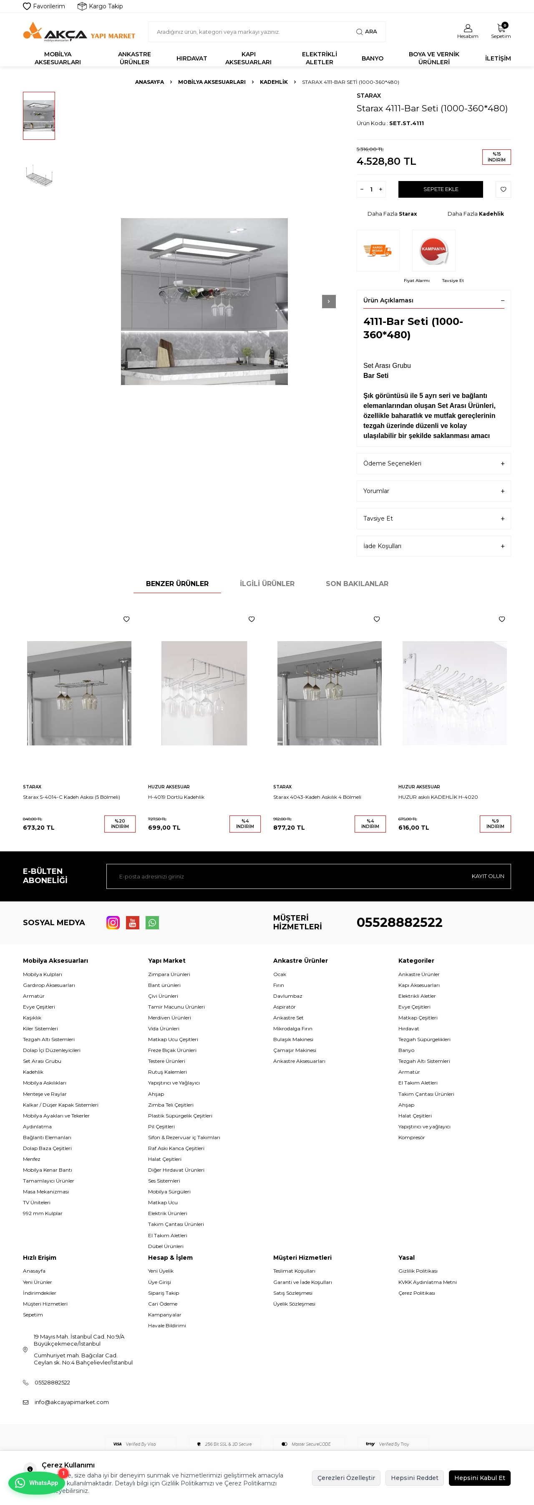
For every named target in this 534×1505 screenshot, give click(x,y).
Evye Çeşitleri (39, 1007)
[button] (312, 301)
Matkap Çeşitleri (418, 1017)
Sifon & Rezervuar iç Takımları (184, 1137)
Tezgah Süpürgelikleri (424, 1039)
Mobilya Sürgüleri (169, 1191)
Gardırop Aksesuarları (49, 985)
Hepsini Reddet (414, 1478)
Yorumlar (433, 491)
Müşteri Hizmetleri (45, 1304)
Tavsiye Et (453, 280)
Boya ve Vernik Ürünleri (434, 58)
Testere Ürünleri (166, 1061)
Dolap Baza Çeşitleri (47, 1148)
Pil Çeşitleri (161, 1126)
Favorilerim (44, 6)
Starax (369, 95)
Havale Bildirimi (167, 1325)
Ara (366, 31)
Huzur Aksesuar (169, 787)
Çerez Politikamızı (250, 1483)
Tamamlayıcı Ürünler (48, 1181)
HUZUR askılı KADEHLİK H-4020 (438, 797)
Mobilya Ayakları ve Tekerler (56, 1115)
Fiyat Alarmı (417, 280)
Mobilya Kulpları (42, 974)
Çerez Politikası (416, 1293)
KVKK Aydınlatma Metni (427, 1282)
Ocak (279, 974)
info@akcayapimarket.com (72, 1402)
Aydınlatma (37, 1126)
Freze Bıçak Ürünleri (172, 1050)
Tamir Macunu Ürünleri (176, 1007)
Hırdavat (191, 58)
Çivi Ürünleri (163, 996)
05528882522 (400, 922)
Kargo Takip (100, 6)
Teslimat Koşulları (294, 1271)
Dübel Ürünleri (166, 1246)
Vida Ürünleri (163, 1028)
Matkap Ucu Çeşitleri (173, 1039)
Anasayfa (149, 82)
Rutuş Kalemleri (167, 1072)
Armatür (34, 996)
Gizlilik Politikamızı (187, 1483)
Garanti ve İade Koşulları (302, 1282)
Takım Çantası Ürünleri (176, 1224)
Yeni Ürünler (37, 1282)
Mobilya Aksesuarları (58, 58)
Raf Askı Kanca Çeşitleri (176, 1148)
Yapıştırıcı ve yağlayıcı (424, 1126)
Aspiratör (284, 1007)
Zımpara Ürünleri (169, 974)
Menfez (31, 1159)
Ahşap (156, 1094)
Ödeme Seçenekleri (433, 464)
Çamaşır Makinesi (294, 1050)
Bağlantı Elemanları (47, 1137)
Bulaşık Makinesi (293, 1039)
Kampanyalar (164, 1314)
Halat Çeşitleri (164, 1159)
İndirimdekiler (39, 1293)
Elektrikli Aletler (319, 58)
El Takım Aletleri (167, 1235)
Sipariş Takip (163, 1293)
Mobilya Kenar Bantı (47, 1170)
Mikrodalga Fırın (292, 1028)
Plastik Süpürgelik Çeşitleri (180, 1115)
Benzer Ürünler (177, 584)
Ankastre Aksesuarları (299, 1061)
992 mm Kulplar (43, 1213)
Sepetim (33, 1314)
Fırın (278, 985)
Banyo (372, 58)
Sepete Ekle (441, 189)
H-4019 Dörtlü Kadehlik (176, 797)
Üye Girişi (159, 1282)
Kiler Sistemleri (40, 1028)
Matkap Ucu (163, 1202)
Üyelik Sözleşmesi (294, 1304)
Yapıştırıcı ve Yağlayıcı (174, 1083)
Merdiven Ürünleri (169, 1017)
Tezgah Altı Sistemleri (49, 1039)
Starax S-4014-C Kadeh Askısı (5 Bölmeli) (71, 797)
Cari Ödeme (162, 1304)
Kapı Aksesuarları (248, 58)
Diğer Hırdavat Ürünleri (176, 1170)
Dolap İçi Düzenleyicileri (52, 1050)
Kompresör (411, 1137)
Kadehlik (274, 82)
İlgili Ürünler (267, 584)
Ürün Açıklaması (433, 300)
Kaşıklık (32, 1017)
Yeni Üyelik (161, 1271)
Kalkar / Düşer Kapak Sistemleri (60, 1105)
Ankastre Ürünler (134, 58)
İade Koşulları (433, 546)
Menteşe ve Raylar (45, 1094)
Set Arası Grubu (42, 1061)
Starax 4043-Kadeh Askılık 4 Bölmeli (317, 797)
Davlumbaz (287, 996)
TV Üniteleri (36, 1202)
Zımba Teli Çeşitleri (171, 1105)
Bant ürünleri (164, 985)
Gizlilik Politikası (418, 1271)
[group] (204, 301)
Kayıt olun (485, 876)
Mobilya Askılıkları (44, 1083)
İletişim (498, 58)
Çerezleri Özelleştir (346, 1478)
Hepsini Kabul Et (479, 1478)
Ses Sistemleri (164, 1181)
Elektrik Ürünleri (167, 1213)
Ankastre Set (288, 1017)
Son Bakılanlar (357, 584)
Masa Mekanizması (46, 1191)
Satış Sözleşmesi (292, 1293)
